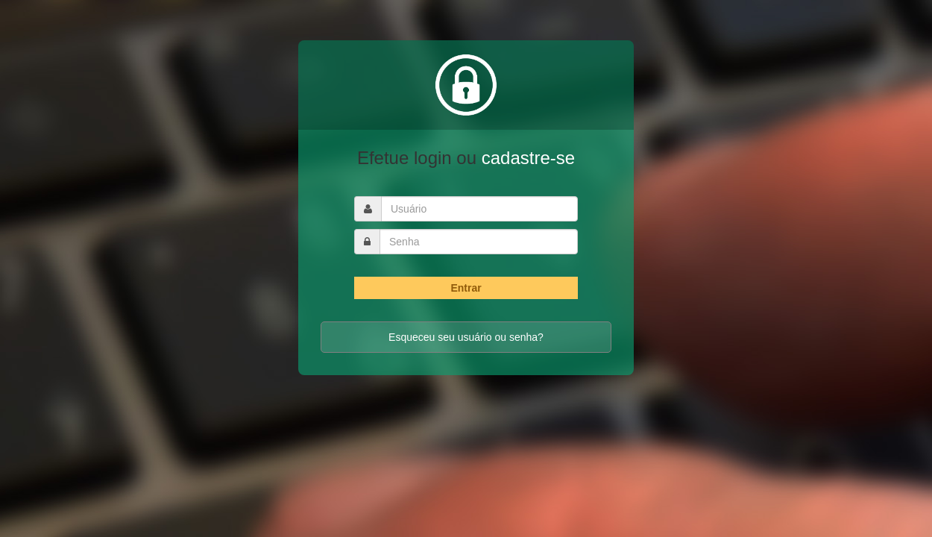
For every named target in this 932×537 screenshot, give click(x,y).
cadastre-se (528, 158)
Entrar (465, 288)
